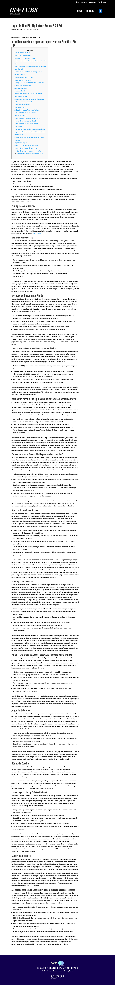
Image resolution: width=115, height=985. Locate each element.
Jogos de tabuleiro (21, 88)
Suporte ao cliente (21, 96)
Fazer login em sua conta (23, 80)
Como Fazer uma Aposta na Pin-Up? (26, 145)
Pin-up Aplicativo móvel (22, 104)
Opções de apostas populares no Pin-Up (28, 151)
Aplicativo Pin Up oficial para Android (27, 110)
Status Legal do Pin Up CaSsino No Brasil (28, 94)
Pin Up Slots (18, 126)
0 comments (36, 29)
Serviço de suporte (21, 115)
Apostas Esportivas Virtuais (24, 77)
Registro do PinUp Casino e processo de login (30, 129)
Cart (77, 2)
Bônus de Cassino (20, 91)
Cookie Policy (46, 971)
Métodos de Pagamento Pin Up (25, 58)
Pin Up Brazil (27, 29)
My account (92, 2)
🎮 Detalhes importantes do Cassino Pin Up (29, 154)
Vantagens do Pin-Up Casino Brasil (26, 124)
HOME (79, 11)
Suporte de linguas (21, 143)
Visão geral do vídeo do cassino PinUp (27, 118)
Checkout (84, 2)
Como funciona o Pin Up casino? (25, 113)
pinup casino (37, 233)
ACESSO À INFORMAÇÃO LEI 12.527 (26, 148)
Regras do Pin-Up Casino (23, 55)
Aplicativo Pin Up (20, 107)
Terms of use (57, 971)
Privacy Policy (68, 971)
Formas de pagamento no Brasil (25, 121)
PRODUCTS (89, 11)
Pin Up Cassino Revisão (22, 53)
